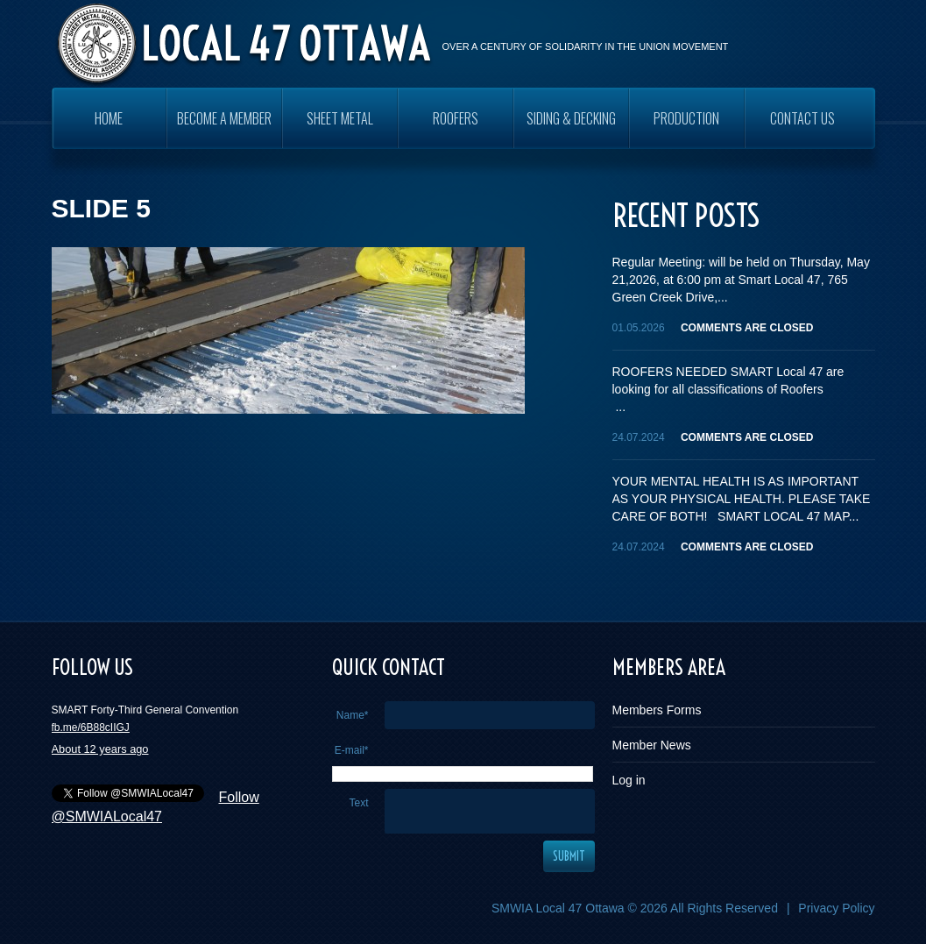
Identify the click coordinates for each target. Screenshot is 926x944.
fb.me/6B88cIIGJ (91, 727)
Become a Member (224, 118)
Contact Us (802, 118)
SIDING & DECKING (571, 118)
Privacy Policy (836, 908)
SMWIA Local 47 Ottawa (558, 908)
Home (109, 118)
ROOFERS (455, 118)
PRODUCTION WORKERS (686, 128)
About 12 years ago (100, 749)
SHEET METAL (340, 118)
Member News (651, 745)
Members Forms (657, 710)
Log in (629, 780)
